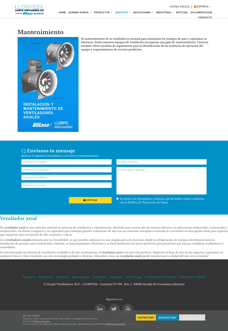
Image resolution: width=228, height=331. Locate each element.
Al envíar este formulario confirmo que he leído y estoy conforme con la (160, 200)
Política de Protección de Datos (148, 202)
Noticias (182, 12)
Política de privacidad (160, 277)
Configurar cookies (192, 317)
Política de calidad (192, 277)
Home (62, 12)
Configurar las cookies (116, 323)
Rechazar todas (167, 317)
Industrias (165, 12)
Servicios (123, 12)
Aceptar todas (146, 317)
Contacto (205, 17)
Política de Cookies (41, 321)
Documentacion (201, 12)
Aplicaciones (143, 12)
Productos (103, 12)
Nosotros (29, 277)
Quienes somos (79, 12)
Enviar (90, 200)
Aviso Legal (134, 277)
